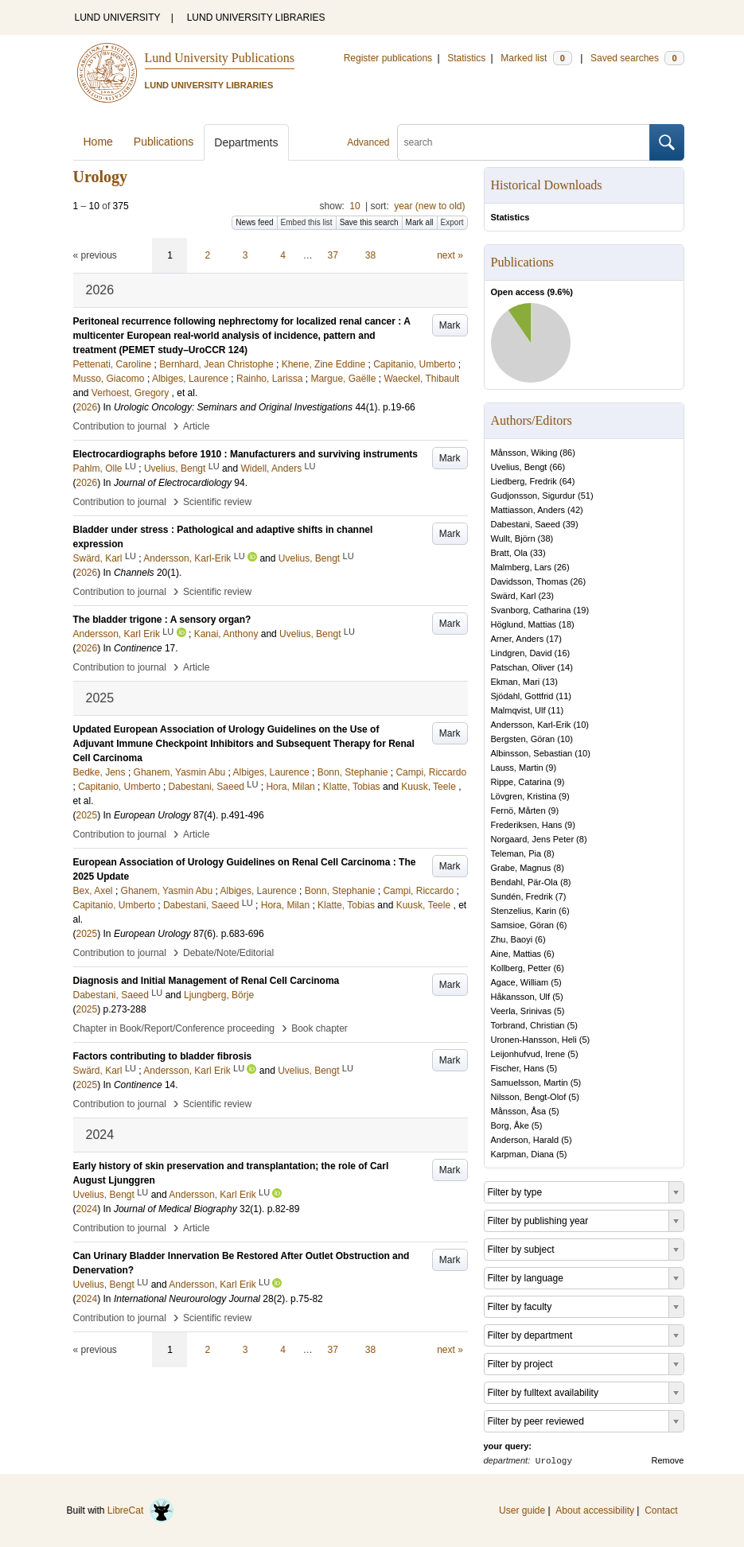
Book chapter (319, 1028)
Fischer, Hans (517, 1068)
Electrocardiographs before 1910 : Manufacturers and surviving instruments (245, 454)
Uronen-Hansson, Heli (534, 1039)
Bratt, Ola (509, 553)
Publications (164, 141)
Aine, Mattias (516, 953)
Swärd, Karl (513, 596)
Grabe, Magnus (521, 868)
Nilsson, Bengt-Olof (529, 1097)
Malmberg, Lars (521, 567)
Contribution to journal (119, 426)
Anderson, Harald (525, 1140)
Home (98, 141)
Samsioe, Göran (522, 925)
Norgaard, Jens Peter (533, 839)
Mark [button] (450, 325)
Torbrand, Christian (528, 1025)
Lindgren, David (521, 653)
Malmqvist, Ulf (518, 710)
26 (562, 567)
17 (554, 638)
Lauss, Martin (517, 767)
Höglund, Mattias (524, 624)
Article (196, 426)
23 (546, 596)
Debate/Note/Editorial (228, 952)
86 (567, 452)
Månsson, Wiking (524, 452)
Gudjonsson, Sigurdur (533, 495)
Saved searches (637, 58)
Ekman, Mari (515, 681)
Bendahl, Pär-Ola (524, 882)
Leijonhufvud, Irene (528, 1054)
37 (333, 255)
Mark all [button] (420, 222)
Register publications (388, 58)
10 (354, 206)
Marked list (536, 58)
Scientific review (217, 501)
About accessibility (594, 1510)
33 (538, 553)
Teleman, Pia (516, 853)
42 (575, 510)
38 (370, 255)
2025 (87, 815)
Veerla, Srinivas (521, 1011)
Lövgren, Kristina (524, 796)
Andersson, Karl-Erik (531, 724)
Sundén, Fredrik (522, 896)
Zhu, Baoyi (512, 939)
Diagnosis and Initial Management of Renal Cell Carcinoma (206, 980)
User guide (522, 1510)
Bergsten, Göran (523, 739)
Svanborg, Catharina (531, 610)
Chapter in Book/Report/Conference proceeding (174, 1028)
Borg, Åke (510, 1125)
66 (557, 467)
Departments (246, 142)
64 (566, 481)
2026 (87, 407)
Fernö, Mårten (518, 810)
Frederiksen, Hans (527, 825)
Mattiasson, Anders (528, 510)
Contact (661, 1510)
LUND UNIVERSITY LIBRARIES (256, 17)
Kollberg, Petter (521, 968)
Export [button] (452, 222)
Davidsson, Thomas (529, 581)
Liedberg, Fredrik (524, 481)
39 (570, 524)
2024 (87, 1209)
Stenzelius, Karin (524, 910)
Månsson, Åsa (519, 1111)
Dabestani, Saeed (525, 524)
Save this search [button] (369, 222)
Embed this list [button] (307, 222)
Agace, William (520, 982)
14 (565, 667)
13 (550, 681)
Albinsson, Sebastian (532, 753)
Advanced (368, 142)
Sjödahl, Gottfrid (522, 696)
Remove (668, 1460)
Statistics (466, 58)
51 (585, 495)
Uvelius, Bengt (519, 467)
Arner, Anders (517, 638)
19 (581, 610)
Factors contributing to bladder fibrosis (162, 1056)
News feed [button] (254, 222)
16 (562, 653)
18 (566, 624)
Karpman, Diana (523, 1154)
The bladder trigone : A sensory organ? (162, 619)
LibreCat (140, 1510)
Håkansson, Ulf (521, 996)
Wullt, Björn (513, 538)
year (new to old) (429, 206)
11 (563, 696)
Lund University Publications (219, 57)
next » (450, 255)
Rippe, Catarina (521, 782)
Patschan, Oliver (523, 667)
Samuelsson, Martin (529, 1082)
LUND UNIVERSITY (118, 17)
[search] (523, 142)
